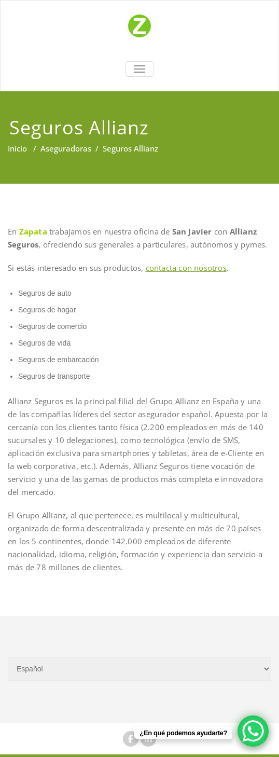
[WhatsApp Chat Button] (253, 731)
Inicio (17, 148)
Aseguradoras (65, 148)
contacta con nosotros (186, 268)
